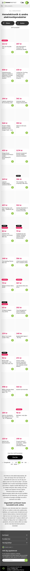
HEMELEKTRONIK (16, 10)
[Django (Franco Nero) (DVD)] (7, 275)
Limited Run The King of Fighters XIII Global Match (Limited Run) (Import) (22, 75)
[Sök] (15, 6)
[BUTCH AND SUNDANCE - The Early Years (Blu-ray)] (7, 350)
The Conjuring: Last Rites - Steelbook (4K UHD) (7, 209)
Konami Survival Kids (22, 389)
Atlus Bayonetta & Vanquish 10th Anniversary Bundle (21, 48)
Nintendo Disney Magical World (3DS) (21, 102)
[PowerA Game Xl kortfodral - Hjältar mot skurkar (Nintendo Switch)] (22, 430)
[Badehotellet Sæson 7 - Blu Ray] (22, 325)
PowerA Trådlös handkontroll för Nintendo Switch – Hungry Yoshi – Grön (7, 128)
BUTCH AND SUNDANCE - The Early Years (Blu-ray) (7, 362)
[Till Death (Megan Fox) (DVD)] (7, 299)
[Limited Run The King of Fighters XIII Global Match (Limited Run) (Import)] (22, 61)
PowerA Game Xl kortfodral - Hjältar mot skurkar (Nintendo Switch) (21, 443)
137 (16, 462)
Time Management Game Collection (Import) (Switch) (21, 312)
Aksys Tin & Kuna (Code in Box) (6, 336)
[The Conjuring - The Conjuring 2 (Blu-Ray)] (22, 171)
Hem (10, 10)
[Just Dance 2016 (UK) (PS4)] (22, 275)
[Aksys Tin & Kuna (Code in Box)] (7, 325)
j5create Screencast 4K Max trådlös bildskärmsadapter (21, 154)
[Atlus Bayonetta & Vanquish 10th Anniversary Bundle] (22, 35)
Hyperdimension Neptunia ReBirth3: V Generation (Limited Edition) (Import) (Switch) (7, 75)
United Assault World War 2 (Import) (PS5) (22, 261)
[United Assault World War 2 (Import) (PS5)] (22, 250)
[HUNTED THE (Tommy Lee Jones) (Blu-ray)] (7, 223)
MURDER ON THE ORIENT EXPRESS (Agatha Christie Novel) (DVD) (21, 236)
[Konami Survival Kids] (22, 378)
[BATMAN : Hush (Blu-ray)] (22, 404)
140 (25, 462)
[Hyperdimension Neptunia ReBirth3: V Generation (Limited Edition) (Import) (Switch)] (7, 61)
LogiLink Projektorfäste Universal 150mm (6, 183)
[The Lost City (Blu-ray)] (7, 35)
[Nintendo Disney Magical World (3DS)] (22, 90)
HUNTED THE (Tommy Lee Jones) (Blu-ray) (7, 235)
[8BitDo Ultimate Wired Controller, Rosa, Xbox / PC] (7, 378)
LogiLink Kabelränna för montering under (7, 102)
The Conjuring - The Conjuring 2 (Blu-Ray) (22, 182)
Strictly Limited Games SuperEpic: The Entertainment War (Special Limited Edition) (21, 363)
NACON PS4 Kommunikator (6, 442)
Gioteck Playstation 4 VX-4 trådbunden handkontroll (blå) (22, 209)
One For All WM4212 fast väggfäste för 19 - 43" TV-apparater (7, 417)
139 (22, 462)
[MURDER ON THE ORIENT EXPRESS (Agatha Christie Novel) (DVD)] (22, 223)
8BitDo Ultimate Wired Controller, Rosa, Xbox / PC (8, 391)
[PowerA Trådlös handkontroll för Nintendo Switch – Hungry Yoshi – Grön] (7, 115)
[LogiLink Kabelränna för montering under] (7, 90)
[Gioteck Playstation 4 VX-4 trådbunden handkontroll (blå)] (22, 197)
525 (12, 464)
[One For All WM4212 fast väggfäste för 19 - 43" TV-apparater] (7, 404)
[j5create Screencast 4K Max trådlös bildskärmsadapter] (22, 142)
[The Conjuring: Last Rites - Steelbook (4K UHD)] (7, 197)
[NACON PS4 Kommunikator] (7, 430)
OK (26, 560)
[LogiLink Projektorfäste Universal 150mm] (7, 171)
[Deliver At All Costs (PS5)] (22, 115)
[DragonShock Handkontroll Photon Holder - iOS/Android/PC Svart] (7, 142)
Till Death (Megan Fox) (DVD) (6, 311)
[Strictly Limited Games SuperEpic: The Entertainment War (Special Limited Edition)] (22, 350)
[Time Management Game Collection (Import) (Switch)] (22, 299)
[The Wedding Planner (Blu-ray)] (7, 250)
